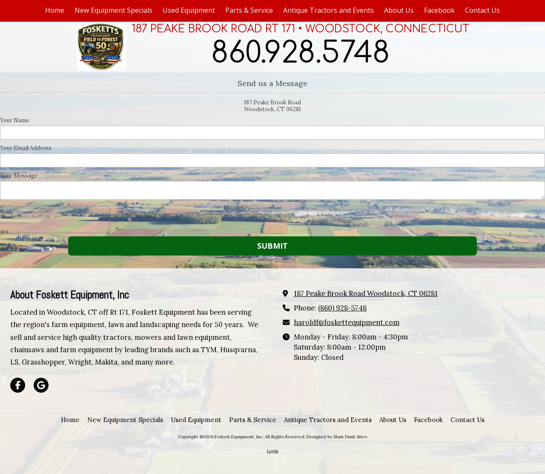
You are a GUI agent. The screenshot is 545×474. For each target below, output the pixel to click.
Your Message (18, 175)
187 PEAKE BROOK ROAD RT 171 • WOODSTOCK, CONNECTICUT (300, 29)
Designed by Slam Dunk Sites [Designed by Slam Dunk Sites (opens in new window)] (337, 437)
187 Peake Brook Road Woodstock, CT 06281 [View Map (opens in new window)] (366, 293)
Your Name (14, 120)
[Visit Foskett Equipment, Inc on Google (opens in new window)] (41, 385)
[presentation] (54, 219)
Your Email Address (26, 148)
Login (272, 451)
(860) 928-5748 (342, 308)
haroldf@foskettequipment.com (346, 322)
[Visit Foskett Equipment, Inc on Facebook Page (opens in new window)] (17, 385)
